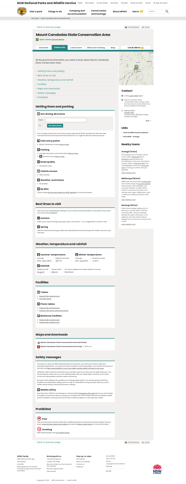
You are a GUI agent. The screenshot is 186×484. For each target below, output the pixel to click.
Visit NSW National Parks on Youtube (29, 480)
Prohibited (43, 97)
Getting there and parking (51, 71)
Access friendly (102, 3)
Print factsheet (133, 27)
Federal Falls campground (49, 296)
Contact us (80, 464)
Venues (148, 3)
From (41, 120)
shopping (125, 159)
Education (114, 3)
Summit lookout (45, 299)
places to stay (139, 163)
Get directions (55, 125)
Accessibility (110, 456)
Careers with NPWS (53, 462)
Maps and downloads (49, 88)
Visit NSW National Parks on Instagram (24, 480)
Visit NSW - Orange (131, 136)
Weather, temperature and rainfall (55, 80)
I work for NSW (72, 480)
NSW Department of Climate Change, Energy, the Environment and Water (29, 469)
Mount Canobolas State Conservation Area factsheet (64, 342)
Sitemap (109, 466)
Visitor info (59, 47)
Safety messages (47, 93)
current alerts (57, 39)
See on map (64, 144)
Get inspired (89, 3)
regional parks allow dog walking (55, 424)
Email (147, 27)
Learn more (76, 47)
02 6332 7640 (129, 113)
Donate (108, 471)
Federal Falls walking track (49, 322)
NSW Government (58, 480)
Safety (80, 3)
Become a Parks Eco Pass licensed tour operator (59, 465)
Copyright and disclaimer (115, 464)
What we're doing (96, 47)
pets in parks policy (85, 424)
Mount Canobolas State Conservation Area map (66, 346)
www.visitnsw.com (128, 173)
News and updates (83, 462)
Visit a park (35, 18)
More (148, 121)
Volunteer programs (54, 459)
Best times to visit (47, 75)
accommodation (144, 184)
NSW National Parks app (25, 459)
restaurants (135, 157)
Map (113, 47)
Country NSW (133, 96)
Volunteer (124, 3)
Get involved (51, 471)
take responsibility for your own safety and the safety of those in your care (75, 368)
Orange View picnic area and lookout (53, 311)
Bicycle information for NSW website (62, 192)
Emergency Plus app (87, 393)
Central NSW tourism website (135, 132)
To (40, 125)
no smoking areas (63, 433)
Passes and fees (136, 3)
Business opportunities (55, 469)
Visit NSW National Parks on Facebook (19, 480)
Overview (43, 47)
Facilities (42, 84)
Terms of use (110, 459)
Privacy (108, 461)
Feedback (79, 467)
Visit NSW (20, 464)
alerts (136, 47)
